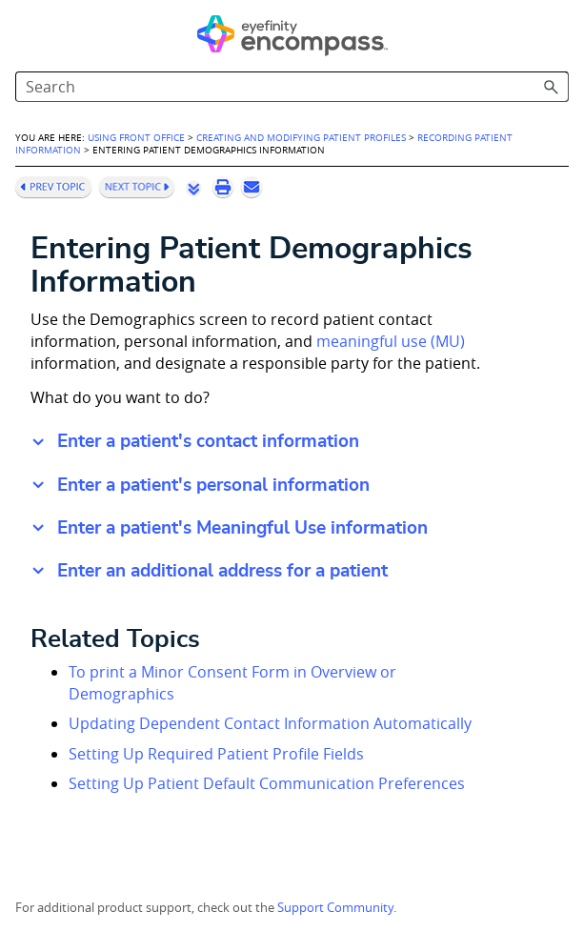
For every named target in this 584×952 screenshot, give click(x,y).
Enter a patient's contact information (208, 442)
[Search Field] (292, 86)
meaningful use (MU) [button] (390, 341)
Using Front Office (136, 138)
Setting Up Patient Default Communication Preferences (267, 783)
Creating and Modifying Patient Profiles (301, 138)
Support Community (335, 908)
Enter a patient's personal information (213, 485)
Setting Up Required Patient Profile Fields (216, 753)
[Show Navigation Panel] (26, 33)
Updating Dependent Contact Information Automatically (270, 723)
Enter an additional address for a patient (222, 571)
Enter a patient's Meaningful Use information (242, 528)
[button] (551, 86)
